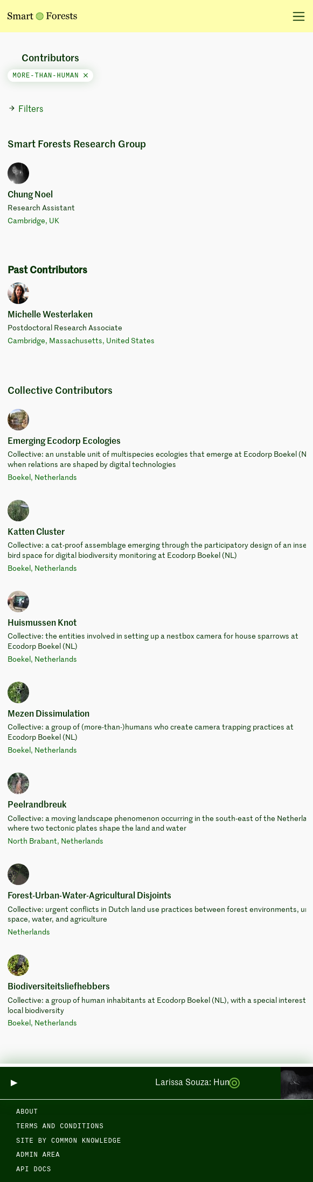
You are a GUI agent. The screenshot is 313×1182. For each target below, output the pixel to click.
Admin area (38, 1155)
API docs (33, 1169)
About (27, 1112)
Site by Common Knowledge (68, 1141)
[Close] (86, 76)
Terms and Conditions (60, 1126)
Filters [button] (25, 109)
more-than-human (50, 76)
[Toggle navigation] (295, 16)
